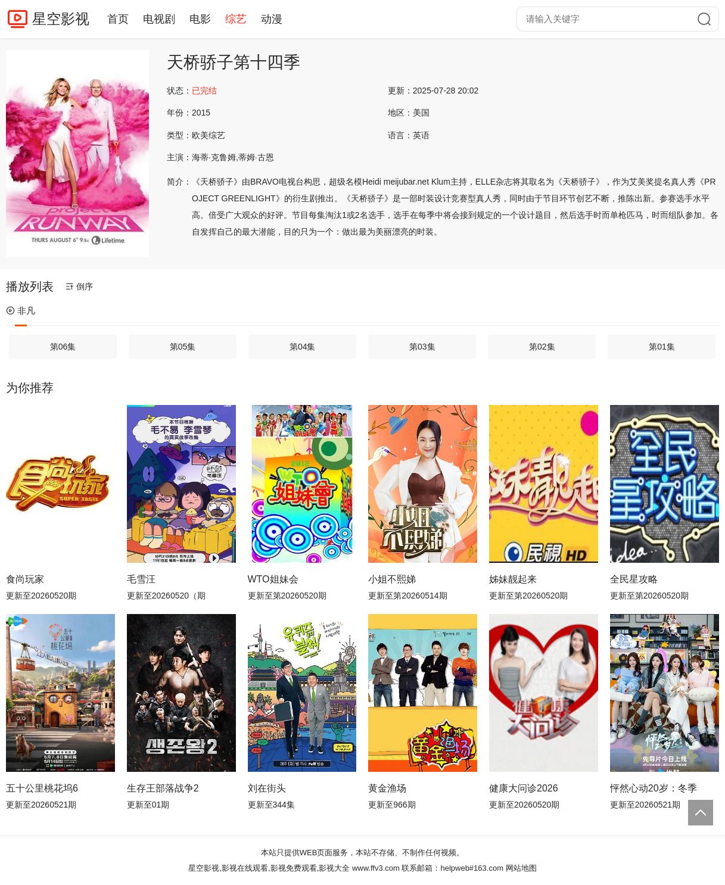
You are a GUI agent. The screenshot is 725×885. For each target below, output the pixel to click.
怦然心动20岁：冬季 (653, 788)
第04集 (303, 346)
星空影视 (60, 19)
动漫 (271, 19)
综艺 (236, 19)
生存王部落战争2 (163, 788)
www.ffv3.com (376, 868)
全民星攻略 (634, 579)
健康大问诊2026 (523, 788)
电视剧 (159, 19)
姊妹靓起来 (513, 579)
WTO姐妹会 (273, 579)
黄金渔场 (387, 788)
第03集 (422, 346)
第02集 (542, 346)
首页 (118, 19)
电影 (200, 19)
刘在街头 (267, 788)
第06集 (63, 346)
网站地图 (521, 868)
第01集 (662, 346)
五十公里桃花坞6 (42, 788)
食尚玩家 (25, 579)
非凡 (20, 311)
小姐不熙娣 (392, 579)
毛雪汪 (141, 579)
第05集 (183, 346)
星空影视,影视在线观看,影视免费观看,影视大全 (269, 868)
